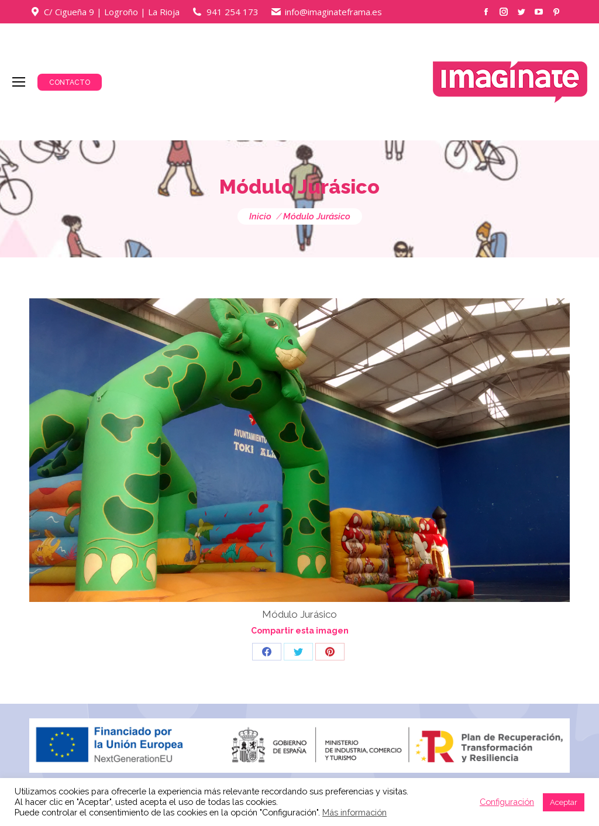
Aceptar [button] (563, 802)
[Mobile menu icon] (19, 82)
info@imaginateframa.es (333, 12)
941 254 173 (232, 12)
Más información (354, 812)
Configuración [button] (507, 802)
